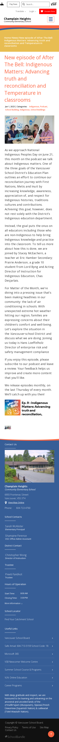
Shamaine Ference (16, 535)
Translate (21, 11)
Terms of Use (29, 727)
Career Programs (29, 685)
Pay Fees (13, 4)
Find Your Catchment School (19, 619)
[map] (1, 4)
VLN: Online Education (29, 677)
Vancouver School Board (29, 637)
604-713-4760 (23, 507)
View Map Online (16, 502)
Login (32, 11)
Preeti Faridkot (13, 574)
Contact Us (10, 730)
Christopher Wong (15, 555)
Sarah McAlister (14, 526)
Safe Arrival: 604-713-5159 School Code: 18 (29, 645)
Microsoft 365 (29, 653)
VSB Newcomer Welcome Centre (29, 661)
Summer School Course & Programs (29, 669)
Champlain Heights (17, 19)
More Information (12, 603)
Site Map (44, 727)
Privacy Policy (11, 727)
